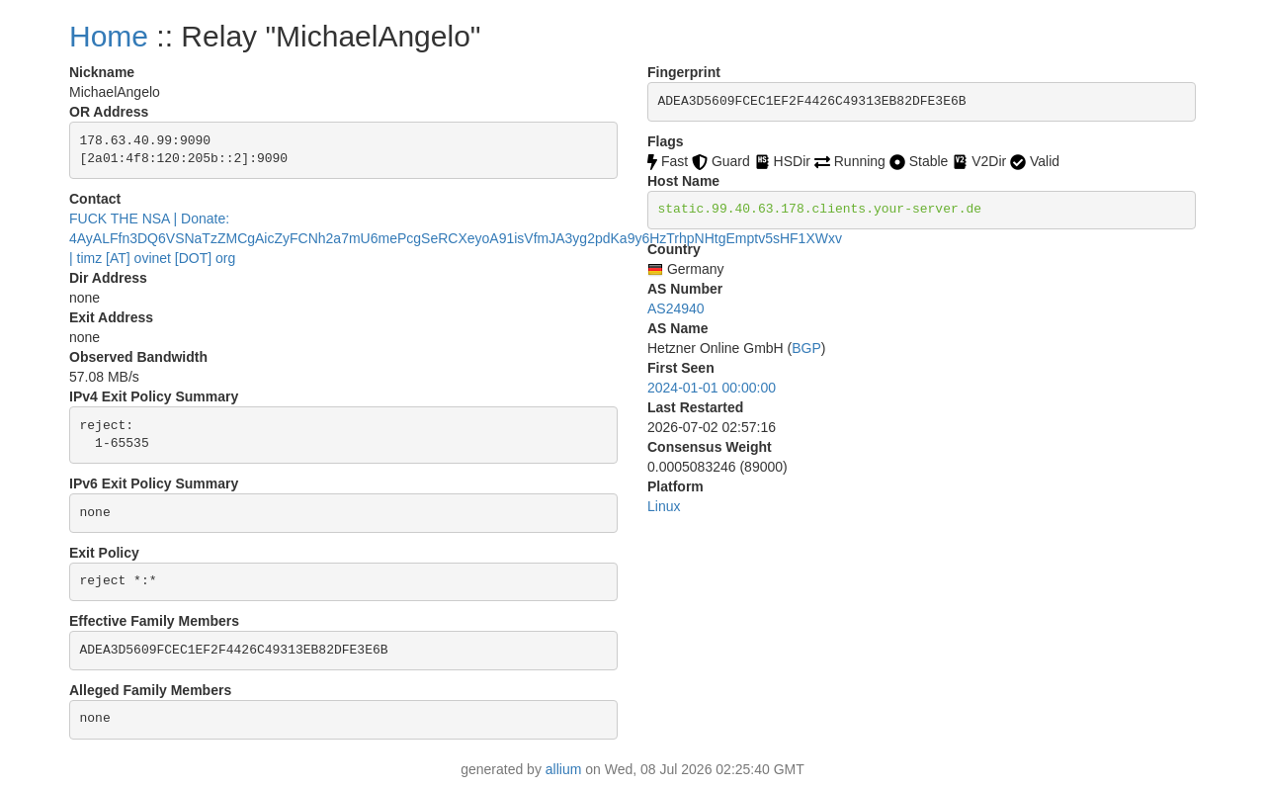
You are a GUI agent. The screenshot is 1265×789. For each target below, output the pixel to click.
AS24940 (676, 308)
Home (108, 36)
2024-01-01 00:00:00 (711, 387)
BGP (806, 348)
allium (564, 769)
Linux (663, 506)
